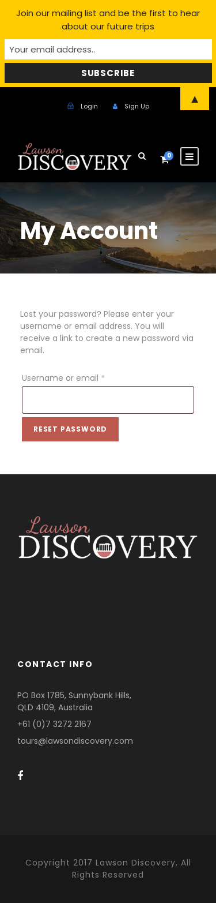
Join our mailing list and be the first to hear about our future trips (108, 19)
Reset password (70, 429)
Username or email (65, 378)
